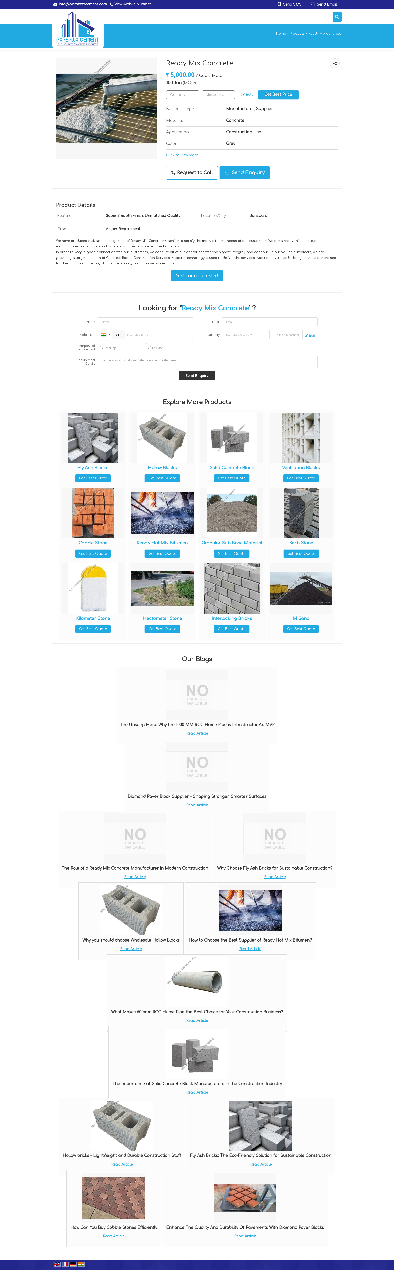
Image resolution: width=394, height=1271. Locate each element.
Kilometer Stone (93, 618)
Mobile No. (87, 335)
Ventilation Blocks (301, 467)
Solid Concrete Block (232, 467)
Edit (247, 95)
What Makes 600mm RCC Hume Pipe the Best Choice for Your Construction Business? (197, 1012)
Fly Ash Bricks (93, 467)
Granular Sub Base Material (232, 543)
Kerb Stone (301, 543)
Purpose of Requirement (86, 347)
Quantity (214, 335)
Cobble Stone (93, 543)
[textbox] (218, 94)
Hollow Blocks (162, 467)
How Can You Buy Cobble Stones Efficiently (113, 1227)
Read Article (197, 733)
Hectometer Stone (162, 618)
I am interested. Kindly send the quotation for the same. (208, 362)
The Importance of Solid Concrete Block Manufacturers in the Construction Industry (197, 1084)
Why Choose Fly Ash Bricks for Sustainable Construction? (274, 868)
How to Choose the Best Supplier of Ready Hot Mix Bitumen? (250, 940)
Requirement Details (86, 361)
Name (91, 322)
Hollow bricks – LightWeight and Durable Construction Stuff (122, 1155)
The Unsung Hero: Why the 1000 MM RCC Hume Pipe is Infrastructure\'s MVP (197, 725)
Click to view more (182, 155)
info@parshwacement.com (83, 4)
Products (297, 33)
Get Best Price (278, 94)
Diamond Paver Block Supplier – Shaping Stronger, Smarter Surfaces (197, 796)
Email (216, 322)
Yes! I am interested (197, 275)
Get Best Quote (93, 478)
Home (281, 33)
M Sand (301, 618)
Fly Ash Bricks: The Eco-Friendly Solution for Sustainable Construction (260, 1155)
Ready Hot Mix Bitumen (162, 543)
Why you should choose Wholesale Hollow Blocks (131, 940)
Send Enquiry (245, 172)
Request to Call (192, 172)
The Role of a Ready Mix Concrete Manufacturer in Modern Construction (135, 868)
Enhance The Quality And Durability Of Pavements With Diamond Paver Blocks (245, 1227)
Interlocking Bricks (232, 618)
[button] (132, 4)
